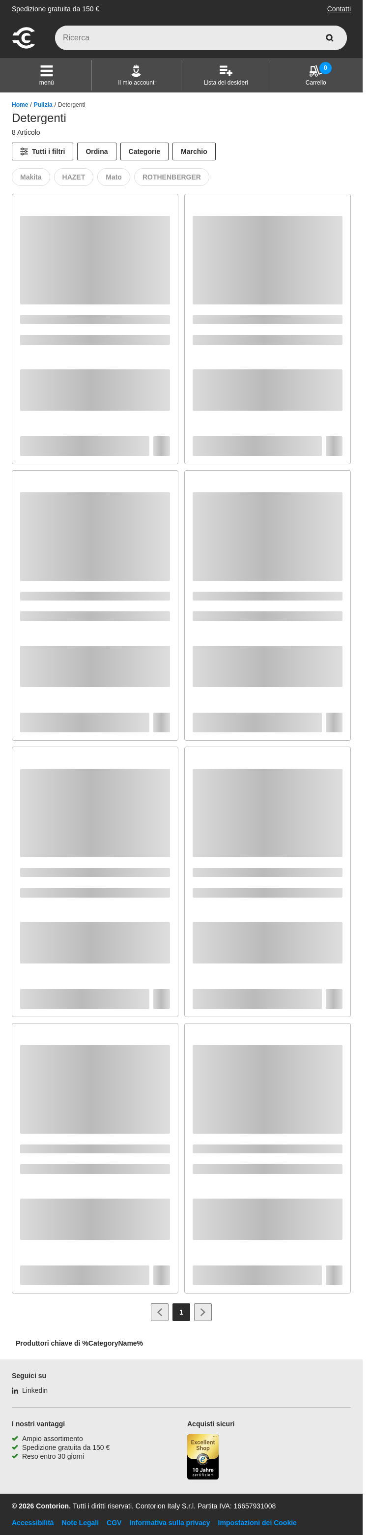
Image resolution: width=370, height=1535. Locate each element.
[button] (46, 75)
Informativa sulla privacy (169, 1523)
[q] (201, 38)
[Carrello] (316, 75)
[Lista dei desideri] (226, 75)
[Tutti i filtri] (42, 151)
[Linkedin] (30, 1390)
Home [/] (20, 104)
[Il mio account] (136, 75)
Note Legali (80, 1523)
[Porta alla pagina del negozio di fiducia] (203, 1458)
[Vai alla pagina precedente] (160, 1312)
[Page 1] (181, 1312)
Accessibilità (33, 1523)
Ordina (96, 151)
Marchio (194, 151)
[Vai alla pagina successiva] (203, 1312)
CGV (114, 1523)
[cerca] (330, 38)
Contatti (339, 9)
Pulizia (43, 104)
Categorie (145, 151)
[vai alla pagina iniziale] (23, 47)
